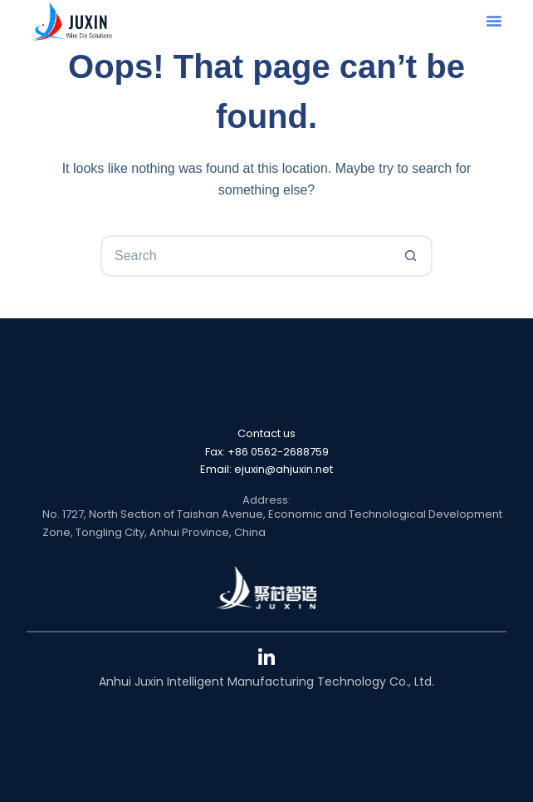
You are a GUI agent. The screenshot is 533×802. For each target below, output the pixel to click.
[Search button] (412, 256)
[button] (494, 20)
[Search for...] (245, 256)
